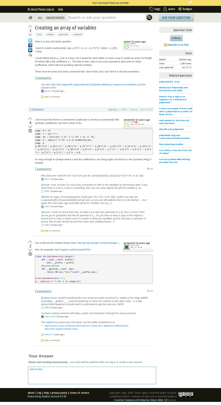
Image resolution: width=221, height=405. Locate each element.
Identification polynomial (171, 129)
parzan (47, 91)
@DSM (45, 196)
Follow (176, 37)
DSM (132, 122)
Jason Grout (134, 245)
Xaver (47, 179)
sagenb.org (52, 322)
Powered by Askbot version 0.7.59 (47, 396)
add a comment (52, 96)
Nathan (132, 44)
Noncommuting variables (171, 144)
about (31, 393)
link (151, 168)
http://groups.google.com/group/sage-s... (99, 242)
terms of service (79, 393)
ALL (40, 17)
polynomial (63, 34)
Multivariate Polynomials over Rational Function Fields (173, 89)
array (39, 34)
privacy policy (59, 393)
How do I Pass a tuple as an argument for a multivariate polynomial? (173, 99)
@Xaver (45, 184)
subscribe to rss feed (178, 44)
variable (50, 34)
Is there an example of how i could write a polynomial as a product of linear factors (175, 111)
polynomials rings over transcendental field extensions (174, 137)
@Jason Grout (49, 297)
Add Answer (36, 369)
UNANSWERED (55, 17)
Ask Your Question (176, 17)
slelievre (48, 334)
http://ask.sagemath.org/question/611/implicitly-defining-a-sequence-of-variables (94, 84)
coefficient (77, 34)
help (60, 9)
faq (39, 393)
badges (187, 9)
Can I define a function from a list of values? (175, 152)
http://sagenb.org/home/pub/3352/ (73, 249)
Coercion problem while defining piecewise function (174, 161)
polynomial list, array (169, 81)
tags (157, 9)
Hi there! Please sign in (41, 9)
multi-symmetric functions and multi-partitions (174, 122)
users (171, 9)
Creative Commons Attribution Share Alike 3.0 (140, 400)
